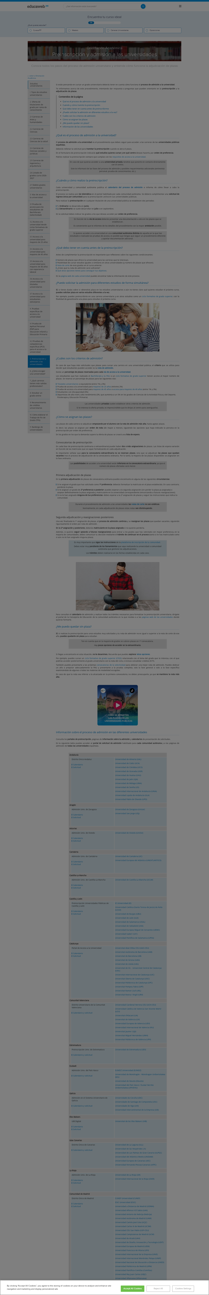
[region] (104, 1287)
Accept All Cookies (132, 1288)
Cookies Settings (183, 1288)
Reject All (158, 1288)
